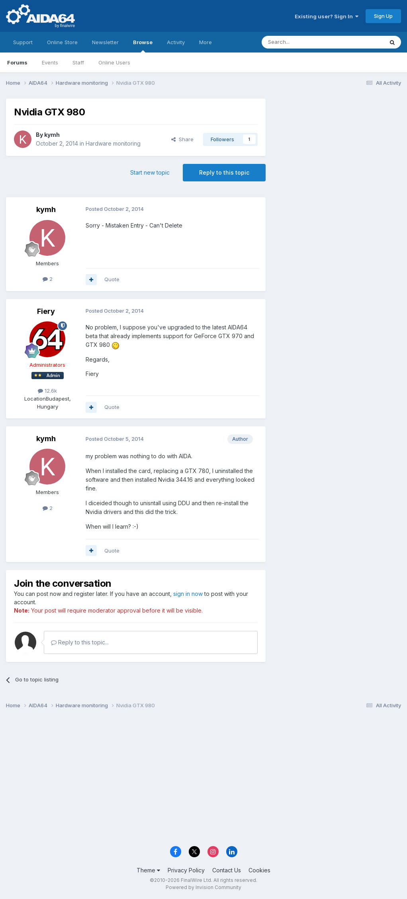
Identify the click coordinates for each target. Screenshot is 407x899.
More (205, 42)
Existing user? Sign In (326, 16)
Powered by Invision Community (203, 887)
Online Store (62, 42)
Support (23, 42)
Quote (111, 279)
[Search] (302, 42)
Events (50, 62)
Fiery (46, 311)
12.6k (47, 390)
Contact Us (226, 870)
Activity (176, 42)
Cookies (259, 870)
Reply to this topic (224, 172)
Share (182, 139)
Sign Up (383, 16)
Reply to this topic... (80, 642)
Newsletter (105, 42)
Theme (148, 870)
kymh (52, 134)
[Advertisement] (337, 152)
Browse (143, 46)
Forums (17, 62)
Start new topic (150, 172)
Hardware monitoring (113, 143)
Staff (78, 62)
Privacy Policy (186, 870)
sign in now (188, 593)
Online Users (114, 62)
